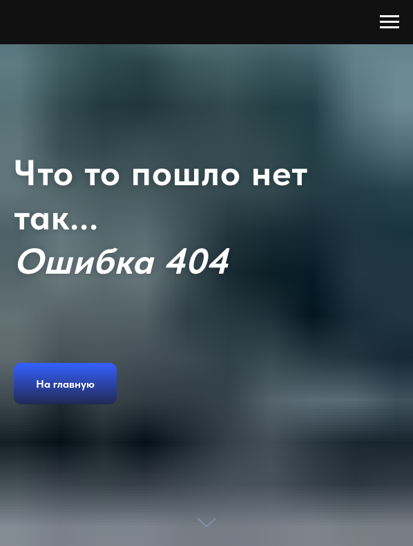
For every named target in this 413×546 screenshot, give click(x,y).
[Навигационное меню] (389, 22)
